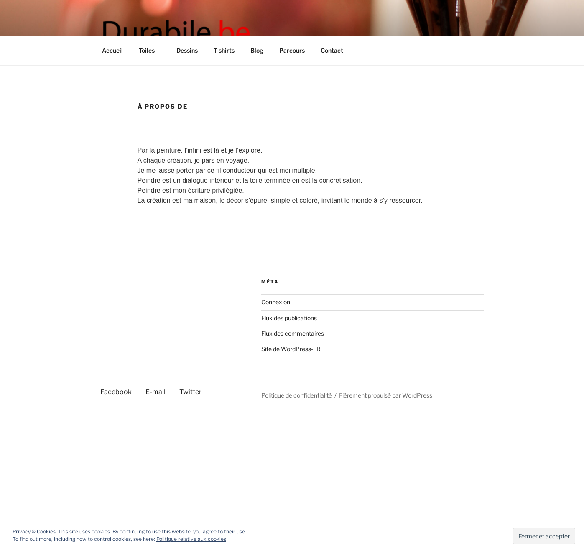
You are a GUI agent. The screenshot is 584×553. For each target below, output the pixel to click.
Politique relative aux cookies (191, 539)
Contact (332, 50)
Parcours (292, 50)
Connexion (275, 302)
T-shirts (224, 50)
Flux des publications (289, 317)
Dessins (187, 50)
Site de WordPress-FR (291, 348)
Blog (256, 50)
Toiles (151, 50)
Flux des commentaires (292, 333)
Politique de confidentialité (296, 395)
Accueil (112, 50)
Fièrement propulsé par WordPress (385, 395)
